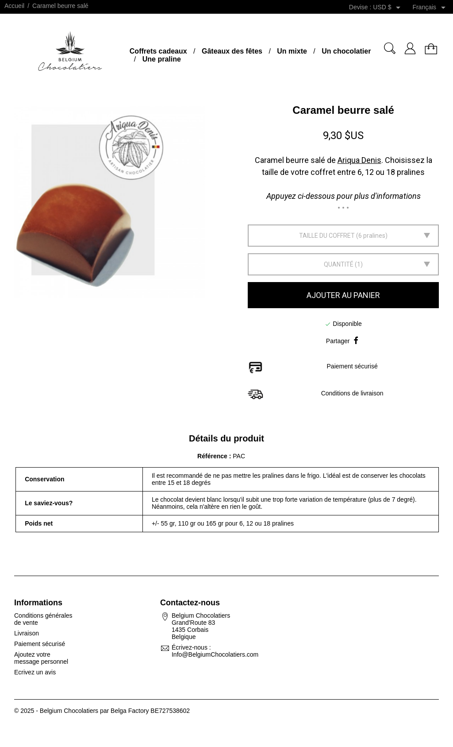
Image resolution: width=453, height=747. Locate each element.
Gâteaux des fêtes (232, 51)
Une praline (161, 59)
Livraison (26, 633)
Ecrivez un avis (35, 672)
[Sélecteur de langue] (430, 7)
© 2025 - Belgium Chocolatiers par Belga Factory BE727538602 (102, 710)
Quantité (338, 264)
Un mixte (292, 51)
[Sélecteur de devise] (388, 7)
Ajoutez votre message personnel (41, 658)
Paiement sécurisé (39, 643)
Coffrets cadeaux (158, 51)
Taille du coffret (327, 235)
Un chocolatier (346, 51)
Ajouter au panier (343, 295)
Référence (213, 456)
